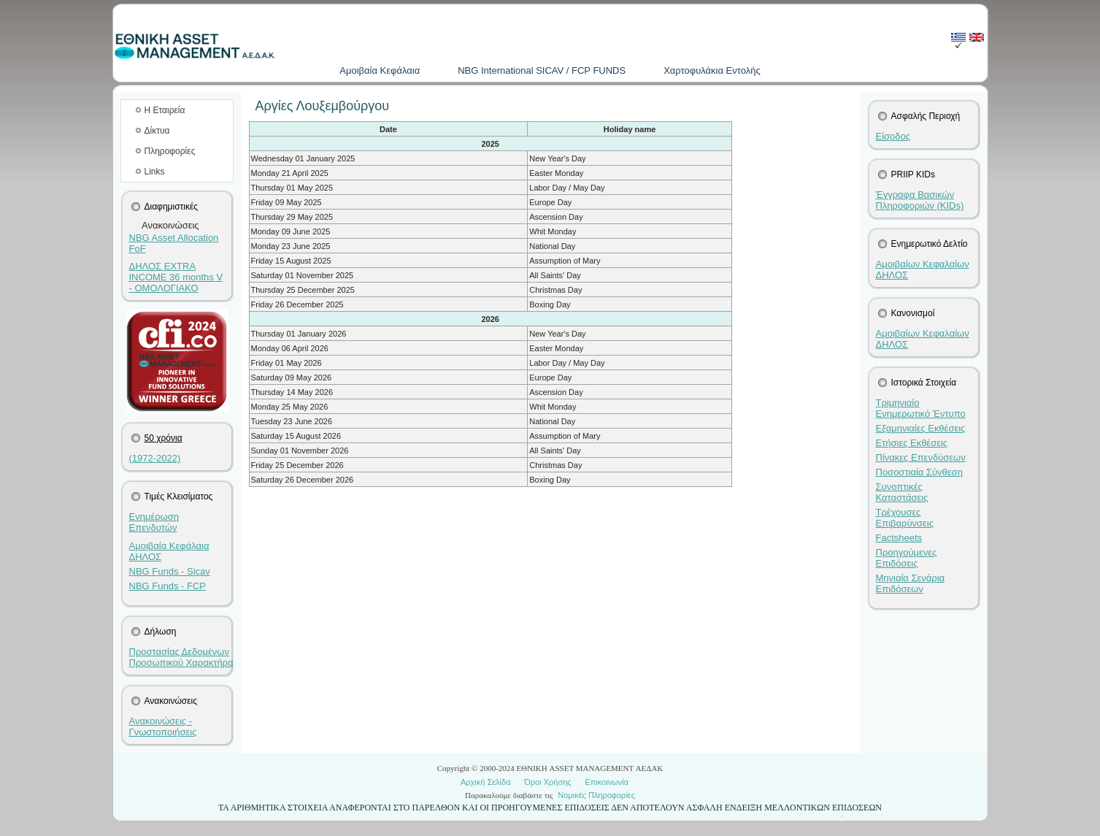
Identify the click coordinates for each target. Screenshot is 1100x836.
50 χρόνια (163, 438)
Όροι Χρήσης (547, 782)
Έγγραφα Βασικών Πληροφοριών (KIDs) (920, 200)
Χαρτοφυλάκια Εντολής (712, 70)
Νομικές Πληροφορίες (596, 795)
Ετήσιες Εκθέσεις (912, 442)
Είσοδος (893, 136)
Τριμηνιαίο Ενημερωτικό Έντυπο (921, 408)
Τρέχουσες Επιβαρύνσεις (905, 518)
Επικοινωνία (606, 782)
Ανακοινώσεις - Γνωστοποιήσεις (163, 726)
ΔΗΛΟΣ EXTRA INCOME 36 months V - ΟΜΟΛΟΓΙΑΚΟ (176, 277)
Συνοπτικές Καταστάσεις (902, 492)
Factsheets (899, 537)
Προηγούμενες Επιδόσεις (906, 558)
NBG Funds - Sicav (169, 571)
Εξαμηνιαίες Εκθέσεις (921, 428)
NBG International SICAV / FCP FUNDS (542, 70)
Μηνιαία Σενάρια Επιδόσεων (910, 583)
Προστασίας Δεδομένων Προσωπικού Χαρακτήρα (181, 657)
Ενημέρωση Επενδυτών (154, 522)
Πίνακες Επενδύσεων (921, 457)
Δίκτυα (157, 131)
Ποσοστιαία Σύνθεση (919, 472)
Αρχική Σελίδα (486, 782)
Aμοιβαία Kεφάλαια (379, 70)
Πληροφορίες (170, 151)
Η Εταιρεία (165, 110)
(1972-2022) (155, 458)
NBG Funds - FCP (167, 585)
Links (155, 171)
